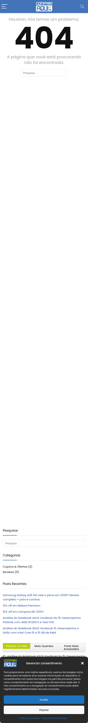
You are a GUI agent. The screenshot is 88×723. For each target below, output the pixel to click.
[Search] (82, 7)
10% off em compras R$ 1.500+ (23, 612)
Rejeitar (44, 709)
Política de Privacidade (54, 718)
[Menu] (4, 7)
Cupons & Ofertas (15, 567)
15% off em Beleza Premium (21, 605)
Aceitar (44, 699)
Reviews (8, 572)
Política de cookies (29, 718)
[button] (82, 663)
